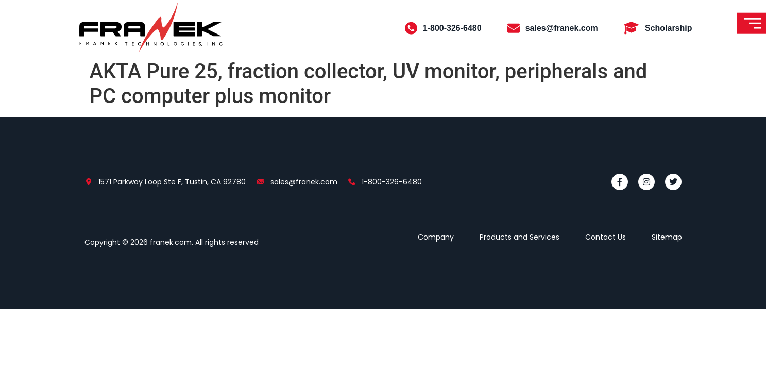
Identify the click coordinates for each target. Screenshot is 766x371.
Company (436, 237)
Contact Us (605, 237)
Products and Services (519, 237)
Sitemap (667, 237)
